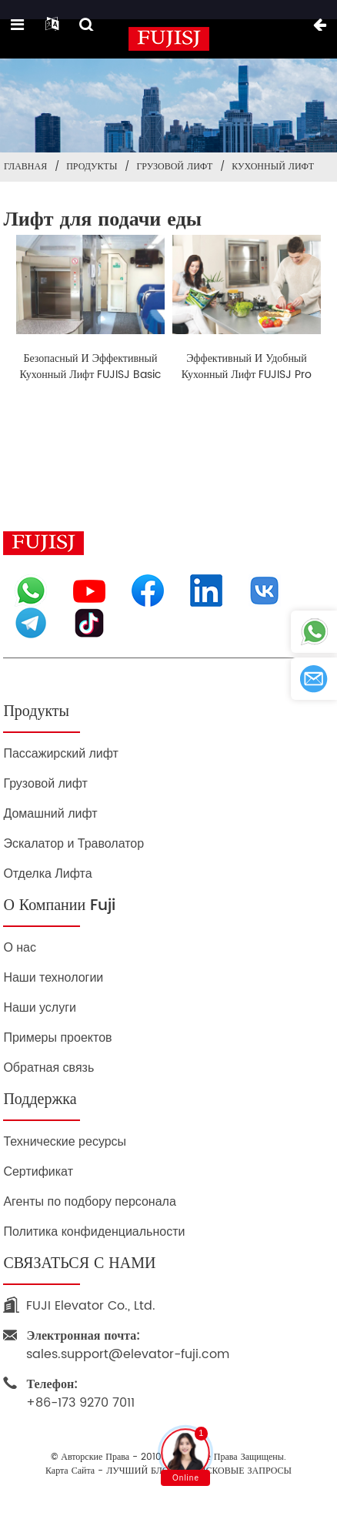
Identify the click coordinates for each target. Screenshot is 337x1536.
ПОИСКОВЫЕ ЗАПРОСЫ (238, 1471)
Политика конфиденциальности (94, 1231)
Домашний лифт (50, 813)
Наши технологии (53, 977)
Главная (25, 166)
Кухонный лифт (273, 166)
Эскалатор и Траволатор (73, 843)
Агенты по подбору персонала (89, 1201)
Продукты (91, 166)
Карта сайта (70, 1471)
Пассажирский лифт (60, 753)
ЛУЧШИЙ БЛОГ (140, 1471)
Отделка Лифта (47, 873)
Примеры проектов (57, 1037)
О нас (19, 947)
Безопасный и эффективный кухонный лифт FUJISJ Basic (91, 366)
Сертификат (38, 1171)
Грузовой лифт (174, 166)
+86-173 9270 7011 (80, 1393)
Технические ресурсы (64, 1141)
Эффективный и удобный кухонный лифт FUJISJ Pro (247, 366)
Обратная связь (48, 1067)
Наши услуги (39, 1007)
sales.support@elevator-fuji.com (127, 1345)
